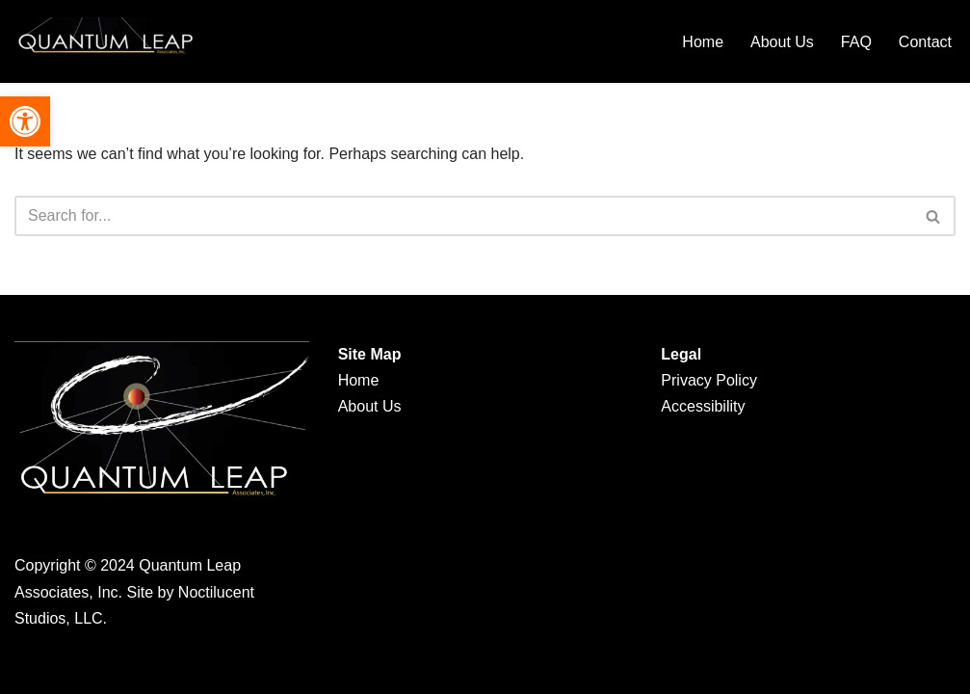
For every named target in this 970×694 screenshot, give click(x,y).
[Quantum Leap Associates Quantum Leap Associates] (110, 41)
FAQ (856, 42)
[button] (25, 121)
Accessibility (703, 406)
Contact (925, 42)
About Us (782, 42)
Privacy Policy (709, 380)
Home (702, 42)
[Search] (463, 216)
